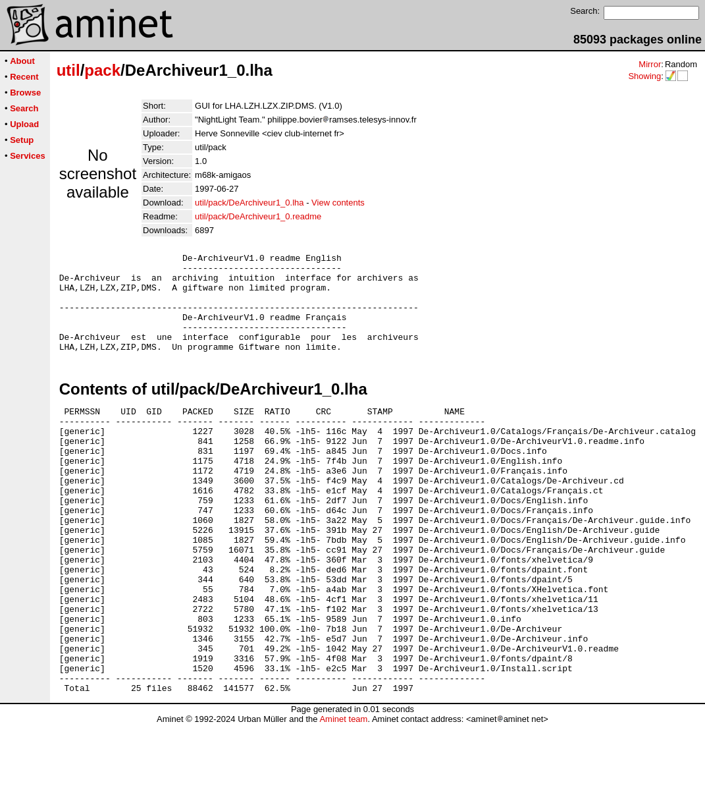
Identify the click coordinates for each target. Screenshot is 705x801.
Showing (644, 76)
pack (102, 70)
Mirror (650, 64)
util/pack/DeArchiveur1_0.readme (258, 216)
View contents (338, 202)
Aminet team (343, 796)
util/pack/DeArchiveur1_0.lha (249, 202)
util (68, 70)
